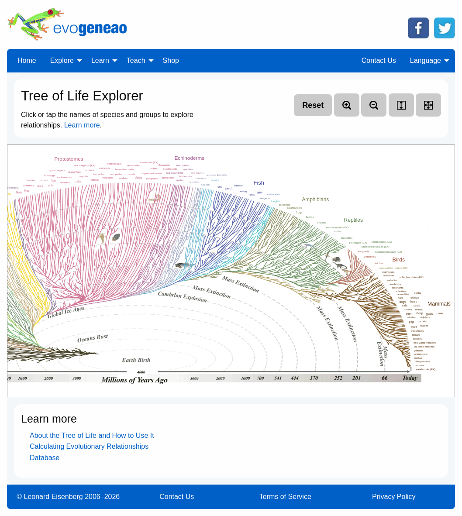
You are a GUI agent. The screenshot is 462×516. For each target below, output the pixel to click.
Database (45, 457)
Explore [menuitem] (62, 60)
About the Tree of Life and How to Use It (92, 435)
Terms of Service (285, 496)
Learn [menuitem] (100, 60)
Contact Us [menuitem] (379, 60)
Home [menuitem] (26, 60)
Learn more (82, 125)
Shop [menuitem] (171, 60)
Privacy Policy (394, 496)
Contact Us (176, 496)
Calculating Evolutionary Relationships (89, 446)
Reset (313, 105)
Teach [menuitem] (136, 60)
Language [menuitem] (425, 60)
